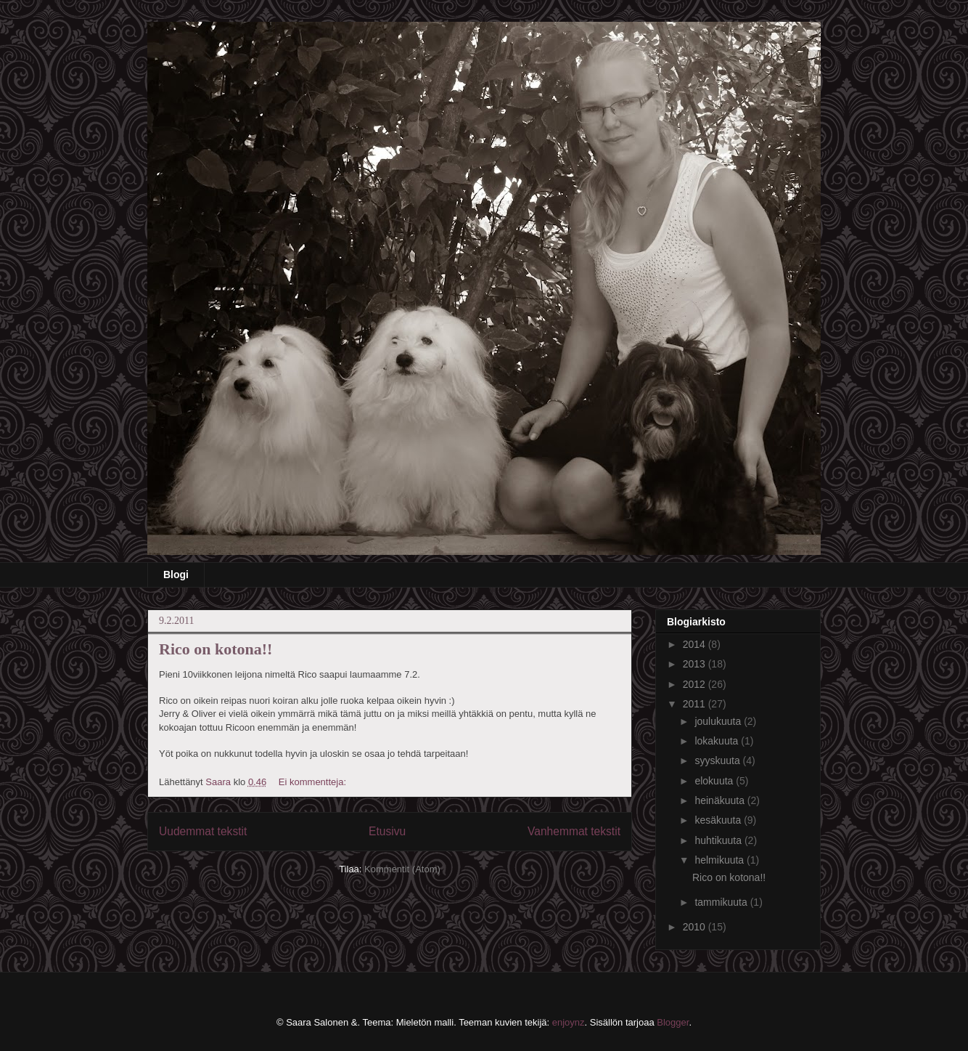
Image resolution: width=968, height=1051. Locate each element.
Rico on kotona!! (215, 649)
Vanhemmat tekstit (574, 831)
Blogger (673, 1022)
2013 (695, 664)
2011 (695, 704)
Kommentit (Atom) (402, 869)
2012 (695, 684)
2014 (695, 644)
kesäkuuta (719, 820)
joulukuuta (719, 721)
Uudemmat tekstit (203, 831)
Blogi (176, 574)
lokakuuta (717, 741)
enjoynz (568, 1022)
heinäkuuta (720, 800)
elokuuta (715, 781)
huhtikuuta (719, 840)
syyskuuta (718, 760)
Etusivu (387, 831)
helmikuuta (720, 860)
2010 (695, 927)
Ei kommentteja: (314, 781)
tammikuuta (722, 902)
